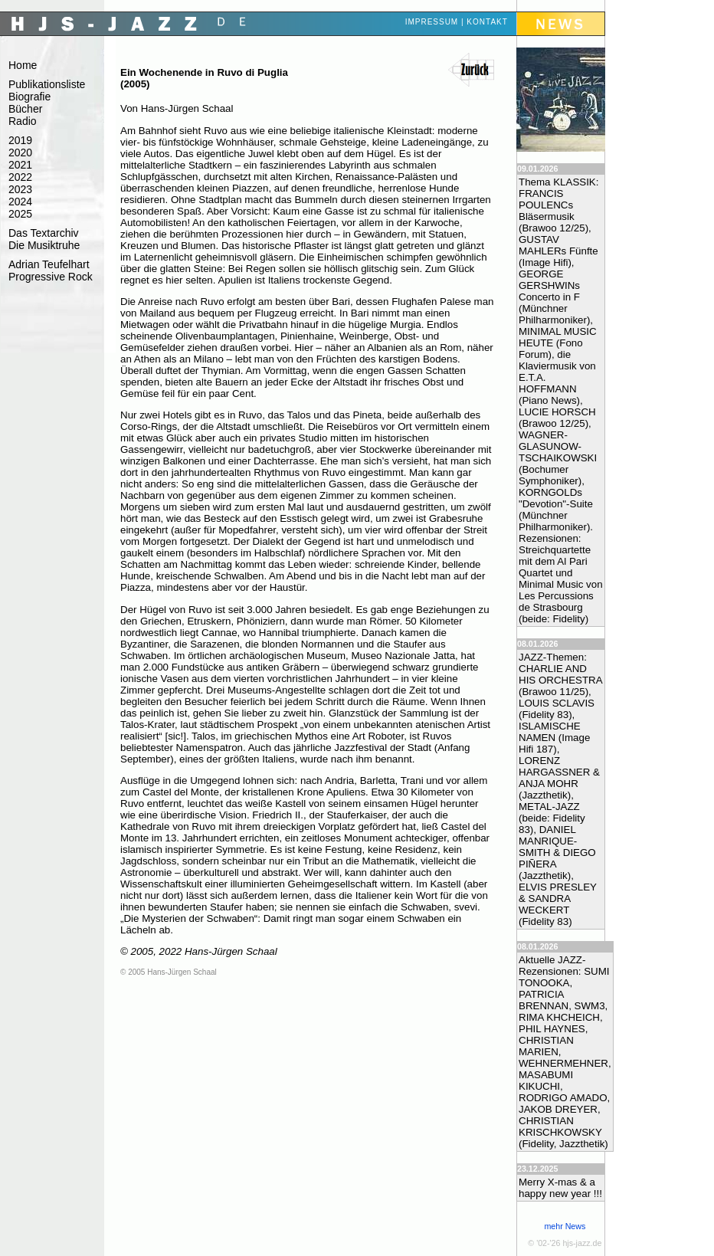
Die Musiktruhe (44, 245)
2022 (20, 177)
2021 (20, 165)
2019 (20, 140)
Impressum (432, 22)
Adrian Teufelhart (49, 264)
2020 (20, 152)
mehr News (564, 1226)
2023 (20, 189)
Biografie (29, 96)
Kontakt (487, 22)
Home (22, 65)
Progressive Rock (50, 277)
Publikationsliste (46, 84)
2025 (20, 214)
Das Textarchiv (43, 233)
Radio (22, 121)
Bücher (25, 109)
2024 (20, 201)
